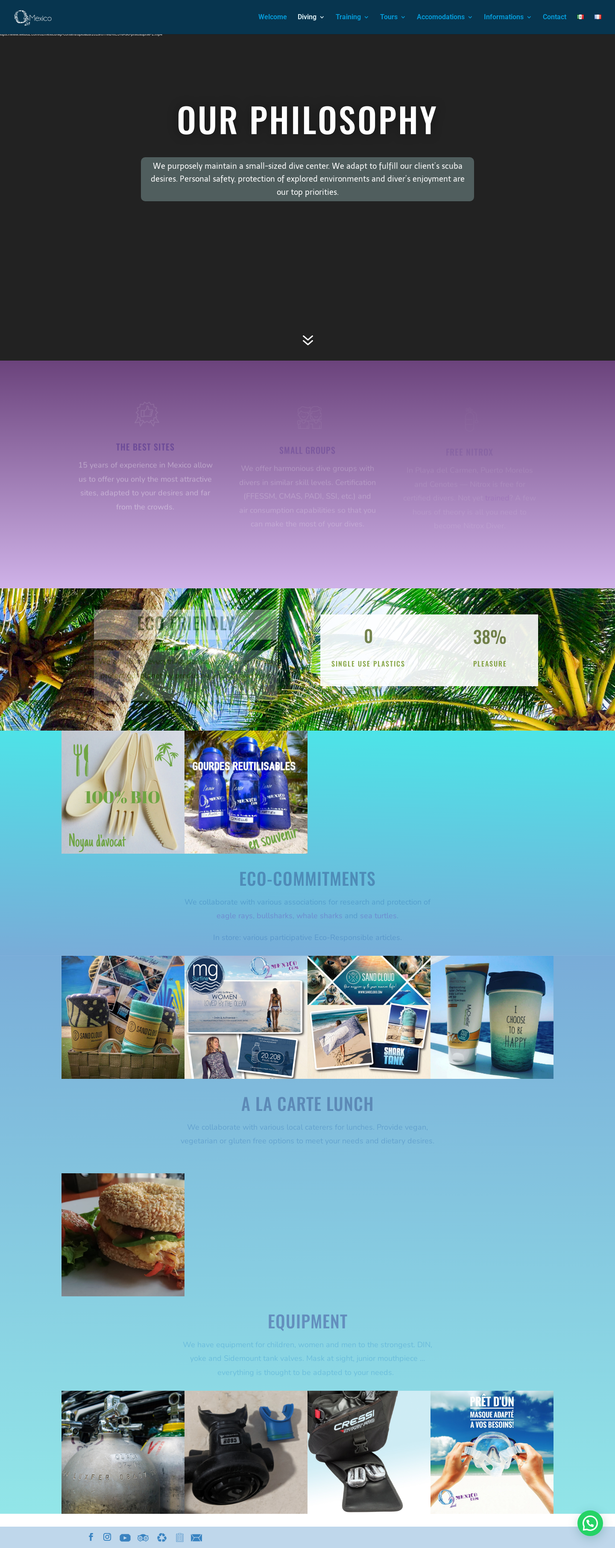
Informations (504, 17)
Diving (307, 17)
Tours (389, 17)
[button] (590, 1523)
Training (348, 17)
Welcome (272, 17)
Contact (554, 17)
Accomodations (441, 17)
